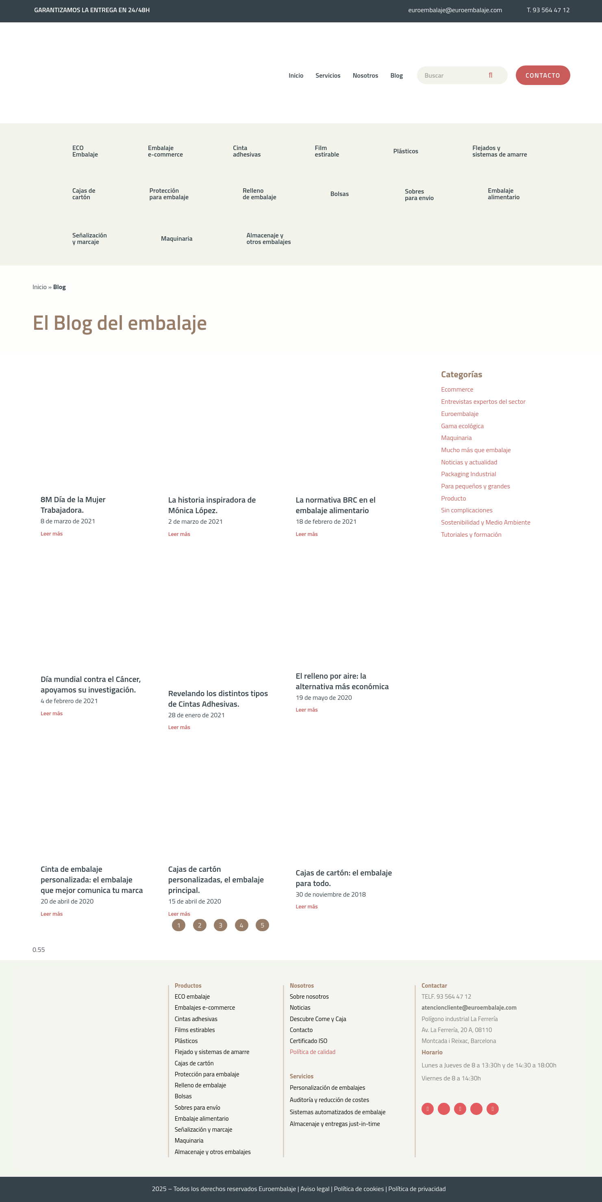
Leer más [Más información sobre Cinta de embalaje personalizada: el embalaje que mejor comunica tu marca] (52, 913)
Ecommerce (457, 389)
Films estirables (195, 1029)
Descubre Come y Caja (318, 1018)
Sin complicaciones (467, 510)
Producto (453, 498)
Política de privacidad (419, 1188)
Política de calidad (312, 1051)
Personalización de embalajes (327, 1087)
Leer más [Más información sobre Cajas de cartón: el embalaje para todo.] (307, 906)
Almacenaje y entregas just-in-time (335, 1120)
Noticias (300, 1007)
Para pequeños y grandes (475, 486)
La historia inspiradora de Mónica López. (212, 504)
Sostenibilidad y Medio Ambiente (485, 522)
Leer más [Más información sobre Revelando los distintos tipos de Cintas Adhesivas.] (179, 727)
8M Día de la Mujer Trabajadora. (73, 504)
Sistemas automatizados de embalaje (337, 1109)
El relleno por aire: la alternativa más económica (342, 680)
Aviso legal (315, 1188)
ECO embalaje (192, 996)
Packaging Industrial (468, 474)
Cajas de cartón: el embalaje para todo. (344, 877)
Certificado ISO (309, 1040)
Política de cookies (359, 1188)
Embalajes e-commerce (205, 1007)
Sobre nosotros (309, 996)
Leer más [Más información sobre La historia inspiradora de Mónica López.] (179, 533)
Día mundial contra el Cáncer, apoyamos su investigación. (91, 684)
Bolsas (183, 1096)
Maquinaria (456, 437)
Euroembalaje (459, 413)
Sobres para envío (197, 1107)
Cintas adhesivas (196, 1018)
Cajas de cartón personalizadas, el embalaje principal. (216, 879)
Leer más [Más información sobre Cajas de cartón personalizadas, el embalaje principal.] (179, 913)
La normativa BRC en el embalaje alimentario (336, 504)
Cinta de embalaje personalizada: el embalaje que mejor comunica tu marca (92, 879)
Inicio (296, 75)
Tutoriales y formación (471, 534)
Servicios (328, 75)
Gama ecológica (462, 426)
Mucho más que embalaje (476, 450)
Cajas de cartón (194, 1063)
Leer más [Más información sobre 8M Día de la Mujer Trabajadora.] (52, 533)
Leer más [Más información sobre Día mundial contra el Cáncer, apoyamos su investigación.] (52, 713)
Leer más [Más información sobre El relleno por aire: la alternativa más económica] (307, 709)
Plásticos (186, 1040)
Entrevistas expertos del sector (483, 401)
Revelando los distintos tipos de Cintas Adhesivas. (218, 698)
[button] (232, 150)
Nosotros (365, 75)
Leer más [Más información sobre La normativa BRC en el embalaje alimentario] (307, 533)
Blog (397, 75)
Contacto (301, 1029)
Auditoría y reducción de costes (329, 1098)
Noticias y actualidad (469, 462)
